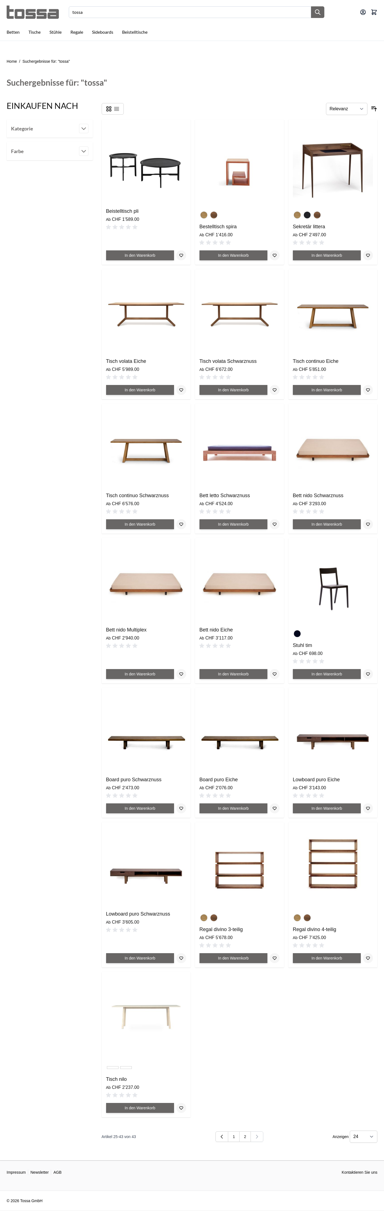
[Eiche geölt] (204, 214)
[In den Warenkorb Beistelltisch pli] (140, 255)
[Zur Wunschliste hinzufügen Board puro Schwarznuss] (181, 808)
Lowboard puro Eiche (316, 779)
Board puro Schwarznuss (134, 779)
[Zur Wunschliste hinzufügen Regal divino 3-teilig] (275, 958)
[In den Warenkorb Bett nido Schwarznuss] (327, 524)
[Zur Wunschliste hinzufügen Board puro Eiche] (275, 808)
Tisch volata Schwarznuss (228, 361)
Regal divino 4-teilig (314, 929)
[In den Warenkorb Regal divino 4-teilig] (327, 958)
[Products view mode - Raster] (109, 109)
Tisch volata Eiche (126, 361)
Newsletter (39, 1172)
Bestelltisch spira (218, 226)
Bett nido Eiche (216, 630)
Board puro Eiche (218, 779)
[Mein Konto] (363, 12)
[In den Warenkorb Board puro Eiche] (233, 808)
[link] (257, 1136)
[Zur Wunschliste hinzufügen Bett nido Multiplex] (181, 674)
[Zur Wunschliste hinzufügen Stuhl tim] (368, 674)
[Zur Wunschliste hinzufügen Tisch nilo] (181, 1108)
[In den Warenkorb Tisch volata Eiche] (140, 390)
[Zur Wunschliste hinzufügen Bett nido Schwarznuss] (368, 524)
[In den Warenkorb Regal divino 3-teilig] (233, 958)
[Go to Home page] (33, 12)
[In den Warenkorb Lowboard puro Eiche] (327, 808)
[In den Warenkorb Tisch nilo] (140, 1108)
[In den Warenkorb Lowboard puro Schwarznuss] (140, 958)
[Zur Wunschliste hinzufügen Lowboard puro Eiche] (368, 808)
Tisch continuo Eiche (315, 361)
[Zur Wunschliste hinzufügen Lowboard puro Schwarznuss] (181, 958)
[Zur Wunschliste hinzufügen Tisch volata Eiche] (181, 390)
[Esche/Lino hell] (113, 1070)
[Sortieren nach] (346, 109)
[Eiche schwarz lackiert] (307, 214)
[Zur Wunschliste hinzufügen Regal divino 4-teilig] (368, 958)
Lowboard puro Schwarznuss (138, 914)
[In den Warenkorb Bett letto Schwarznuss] (233, 524)
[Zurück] (221, 1136)
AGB (57, 1172)
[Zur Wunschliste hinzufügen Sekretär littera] (368, 255)
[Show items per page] (363, 1137)
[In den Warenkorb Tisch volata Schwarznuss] (233, 390)
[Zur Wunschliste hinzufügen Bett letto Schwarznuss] (275, 524)
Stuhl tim (302, 645)
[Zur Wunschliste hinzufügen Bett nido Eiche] (275, 674)
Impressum (16, 1172)
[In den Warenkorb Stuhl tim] (327, 674)
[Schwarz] (297, 632)
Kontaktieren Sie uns (359, 1172)
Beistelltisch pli (122, 211)
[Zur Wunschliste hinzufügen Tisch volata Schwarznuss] (275, 390)
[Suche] (317, 12)
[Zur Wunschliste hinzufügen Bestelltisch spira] (275, 255)
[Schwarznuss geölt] (214, 214)
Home (12, 61)
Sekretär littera (309, 226)
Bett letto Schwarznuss (224, 495)
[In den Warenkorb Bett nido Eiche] (233, 674)
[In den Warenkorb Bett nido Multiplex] (140, 674)
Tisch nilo (116, 1079)
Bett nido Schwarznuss (318, 495)
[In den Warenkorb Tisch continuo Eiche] (327, 390)
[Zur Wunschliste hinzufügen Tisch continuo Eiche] (368, 390)
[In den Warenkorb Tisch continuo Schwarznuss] (140, 524)
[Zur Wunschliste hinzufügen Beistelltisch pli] (181, 255)
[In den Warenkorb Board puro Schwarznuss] (140, 808)
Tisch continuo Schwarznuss (137, 495)
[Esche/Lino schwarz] (126, 1070)
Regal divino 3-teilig (221, 929)
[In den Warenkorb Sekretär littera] (327, 255)
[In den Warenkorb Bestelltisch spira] (233, 255)
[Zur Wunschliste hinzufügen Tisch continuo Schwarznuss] (181, 524)
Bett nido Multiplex (126, 630)
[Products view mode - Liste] (116, 109)
